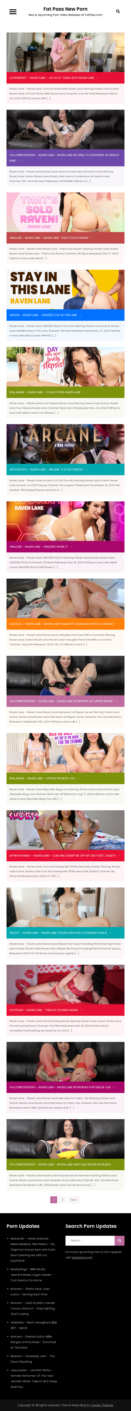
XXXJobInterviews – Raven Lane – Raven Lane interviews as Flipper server (61, 701)
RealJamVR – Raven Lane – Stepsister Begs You (42, 778)
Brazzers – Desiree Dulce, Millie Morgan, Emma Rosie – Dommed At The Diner (33, 1342)
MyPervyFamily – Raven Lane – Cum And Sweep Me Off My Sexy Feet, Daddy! (62, 856)
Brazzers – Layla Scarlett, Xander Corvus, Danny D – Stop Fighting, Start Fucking (33, 1308)
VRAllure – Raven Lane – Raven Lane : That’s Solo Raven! (48, 238)
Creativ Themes (102, 1405)
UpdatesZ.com (82, 1258)
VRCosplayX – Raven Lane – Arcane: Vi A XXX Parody (46, 469)
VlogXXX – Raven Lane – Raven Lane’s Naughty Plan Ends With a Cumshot (62, 624)
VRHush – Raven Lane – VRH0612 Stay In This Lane (43, 315)
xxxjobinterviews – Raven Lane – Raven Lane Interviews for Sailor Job (59, 1087)
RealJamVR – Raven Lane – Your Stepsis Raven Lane (44, 392)
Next (74, 1200)
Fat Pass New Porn (65, 9)
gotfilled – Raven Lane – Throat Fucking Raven (43, 1010)
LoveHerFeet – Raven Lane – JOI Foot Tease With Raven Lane (51, 78)
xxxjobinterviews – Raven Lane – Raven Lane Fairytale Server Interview (60, 1164)
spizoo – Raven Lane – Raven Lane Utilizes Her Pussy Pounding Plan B (58, 933)
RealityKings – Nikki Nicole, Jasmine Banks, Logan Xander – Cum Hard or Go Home (32, 1274)
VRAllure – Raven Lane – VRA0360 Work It (38, 547)
